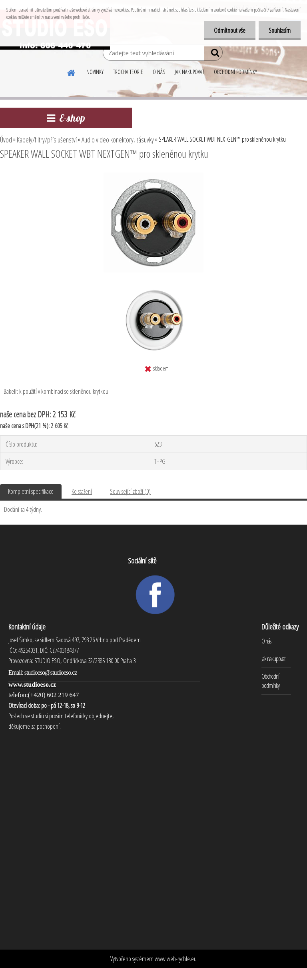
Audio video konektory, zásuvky (118, 139)
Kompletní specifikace (31, 491)
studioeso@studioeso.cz (50, 672)
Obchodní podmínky (270, 681)
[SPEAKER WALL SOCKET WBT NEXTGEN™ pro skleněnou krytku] (153, 175)
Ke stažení (82, 491)
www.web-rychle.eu (176, 958)
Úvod (6, 139)
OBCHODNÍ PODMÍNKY (235, 72)
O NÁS (159, 72)
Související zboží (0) (130, 491)
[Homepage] (71, 71)
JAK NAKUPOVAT (189, 72)
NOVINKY (95, 72)
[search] (213, 54)
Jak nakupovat (273, 658)
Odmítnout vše (229, 30)
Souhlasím (280, 30)
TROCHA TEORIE (128, 72)
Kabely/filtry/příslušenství (47, 139)
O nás (266, 641)
